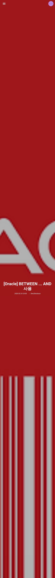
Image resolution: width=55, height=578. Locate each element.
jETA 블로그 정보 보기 (50, 3)
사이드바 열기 (4, 3)
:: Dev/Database (34, 294)
